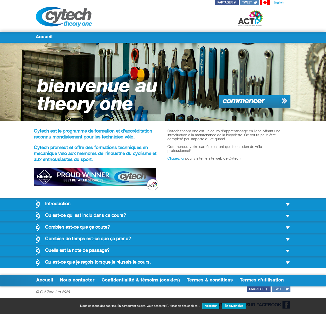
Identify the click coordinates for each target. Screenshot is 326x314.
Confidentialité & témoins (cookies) (140, 280)
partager (225, 2)
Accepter (211, 306)
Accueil (44, 37)
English (278, 2)
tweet (247, 2)
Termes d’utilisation (262, 280)
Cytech (41, 131)
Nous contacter (77, 280)
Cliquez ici (175, 159)
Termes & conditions (210, 280)
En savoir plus (234, 306)
